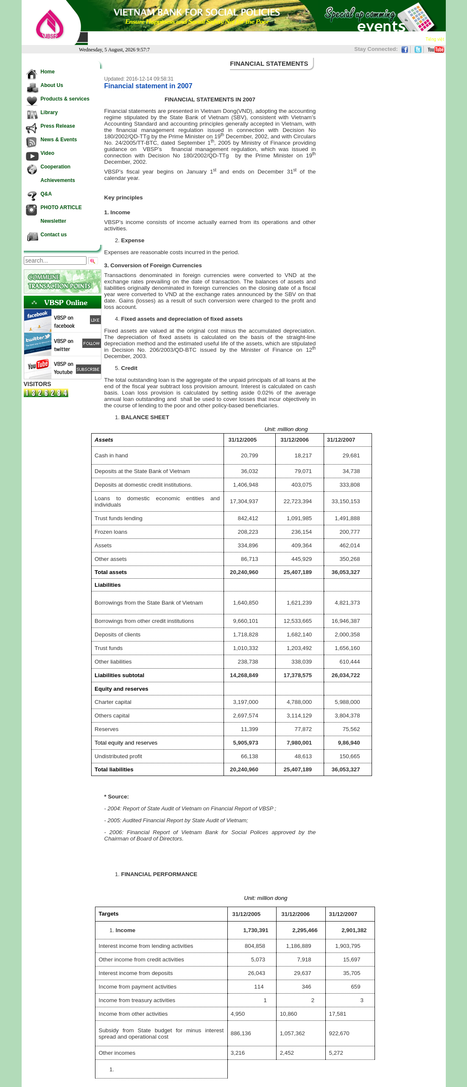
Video (279, 39)
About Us (120, 39)
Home (97, 39)
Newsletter (379, 39)
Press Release (208, 39)
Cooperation (306, 39)
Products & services (161, 39)
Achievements (343, 39)
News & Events (249, 39)
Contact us (410, 39)
